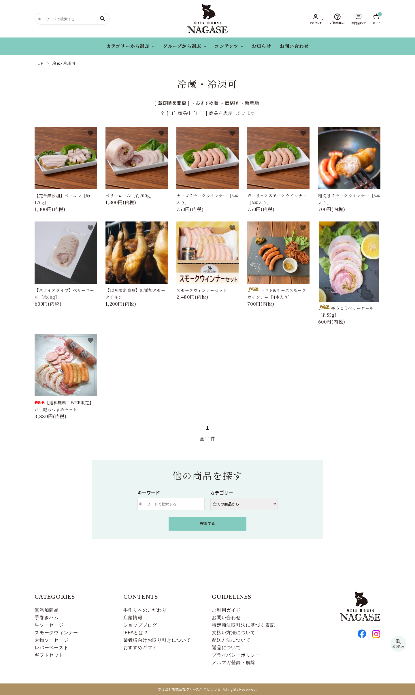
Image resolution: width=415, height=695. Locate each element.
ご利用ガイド (226, 610)
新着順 (252, 102)
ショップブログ (140, 625)
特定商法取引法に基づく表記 (243, 625)
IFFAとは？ (135, 632)
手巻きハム (47, 617)
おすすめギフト (140, 647)
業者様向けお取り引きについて (157, 640)
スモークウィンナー (56, 632)
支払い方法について (233, 632)
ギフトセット (49, 655)
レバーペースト (52, 647)
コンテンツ (226, 46)
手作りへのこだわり (145, 610)
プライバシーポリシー (236, 655)
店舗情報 (133, 617)
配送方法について (231, 640)
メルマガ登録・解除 (233, 662)
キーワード (148, 492)
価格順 (232, 102)
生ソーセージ (49, 625)
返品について (226, 647)
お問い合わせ (294, 46)
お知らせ (261, 46)
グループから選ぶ (182, 46)
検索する (207, 523)
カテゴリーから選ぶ (128, 46)
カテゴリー (221, 492)
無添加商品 (47, 610)
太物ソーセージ (52, 640)
